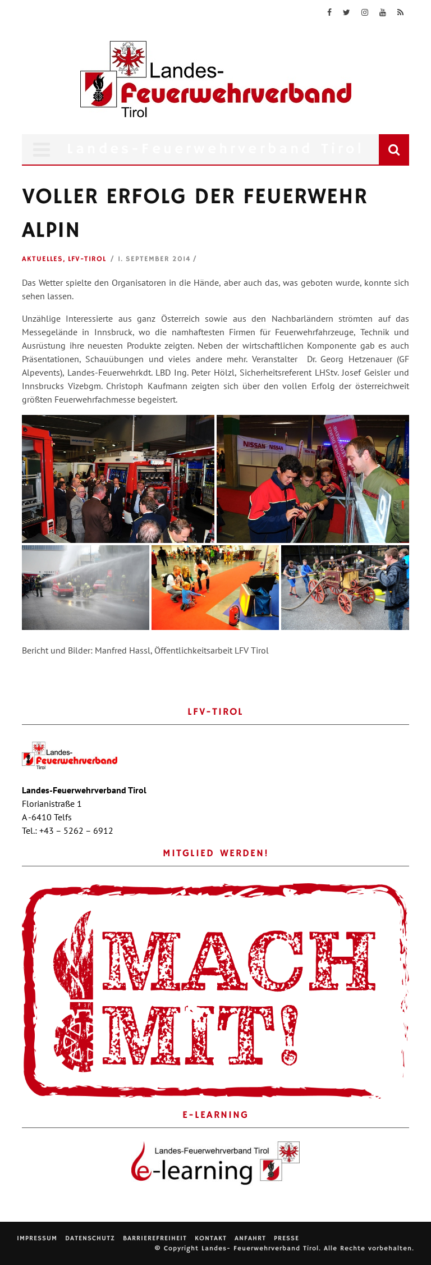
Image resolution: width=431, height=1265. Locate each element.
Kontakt (211, 1238)
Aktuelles (42, 259)
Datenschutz (90, 1238)
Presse (286, 1238)
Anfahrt (250, 1238)
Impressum (37, 1238)
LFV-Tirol (87, 259)
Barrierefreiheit (155, 1238)
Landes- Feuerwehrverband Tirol (260, 1248)
